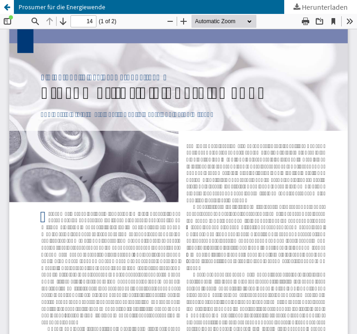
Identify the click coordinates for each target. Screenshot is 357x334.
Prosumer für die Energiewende (62, 7)
